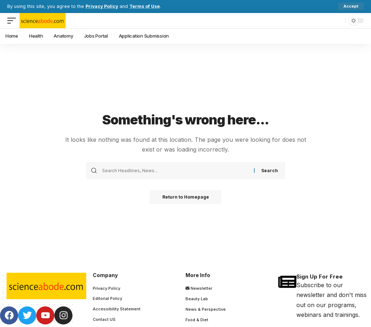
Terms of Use (146, 6)
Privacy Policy (102, 6)
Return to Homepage (185, 197)
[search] (338, 20)
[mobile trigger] (13, 20)
